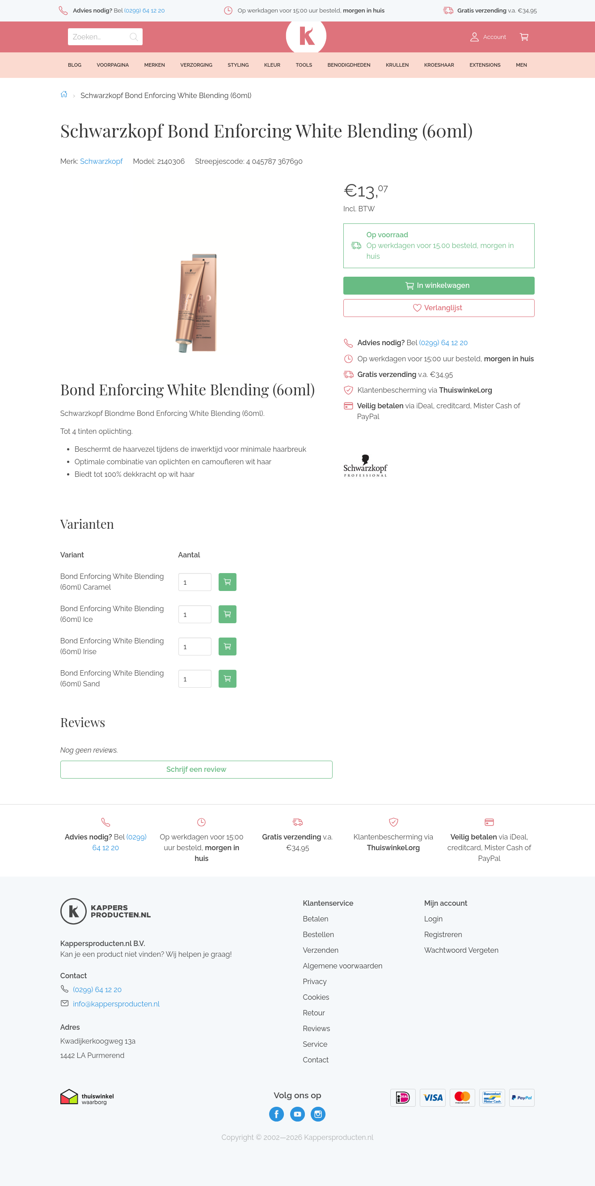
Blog (74, 65)
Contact (316, 1060)
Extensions (484, 65)
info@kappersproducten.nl (116, 1004)
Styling (238, 65)
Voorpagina (113, 65)
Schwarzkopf (101, 161)
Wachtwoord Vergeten (461, 950)
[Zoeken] (105, 37)
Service (315, 1044)
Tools (304, 65)
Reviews (316, 1028)
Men (521, 65)
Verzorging (197, 65)
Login (433, 919)
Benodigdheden (349, 65)
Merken (154, 65)
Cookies (316, 997)
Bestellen (318, 934)
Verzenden (320, 950)
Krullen (397, 65)
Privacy (314, 981)
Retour (314, 1013)
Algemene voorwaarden (342, 966)
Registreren (443, 934)
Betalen (315, 919)
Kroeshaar (439, 65)
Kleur (272, 65)
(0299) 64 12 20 (443, 342)
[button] (196, 266)
